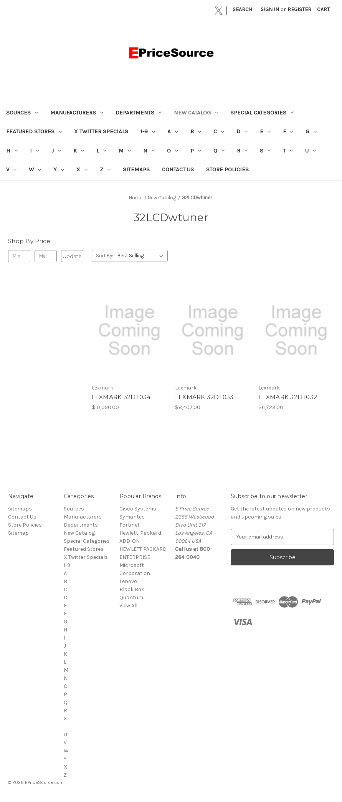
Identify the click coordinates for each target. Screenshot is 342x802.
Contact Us (178, 169)
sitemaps (136, 169)
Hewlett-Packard (140, 533)
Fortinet (129, 525)
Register (299, 9)
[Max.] (46, 256)
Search (242, 9)
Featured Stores (34, 131)
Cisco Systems (137, 508)
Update (72, 256)
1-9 (147, 131)
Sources (22, 112)
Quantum (131, 597)
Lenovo (128, 581)
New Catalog (196, 112)
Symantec (132, 517)
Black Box (131, 589)
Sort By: (104, 255)
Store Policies (227, 169)
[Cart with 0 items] (323, 9)
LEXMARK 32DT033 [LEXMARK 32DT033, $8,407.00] (204, 397)
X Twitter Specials (101, 131)
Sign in (270, 9)
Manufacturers (76, 112)
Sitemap (18, 533)
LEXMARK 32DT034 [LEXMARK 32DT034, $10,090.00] (121, 397)
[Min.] (19, 256)
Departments (139, 112)
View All (128, 605)
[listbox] (141, 256)
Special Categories (262, 112)
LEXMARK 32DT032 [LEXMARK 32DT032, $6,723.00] (287, 397)
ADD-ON (129, 541)
